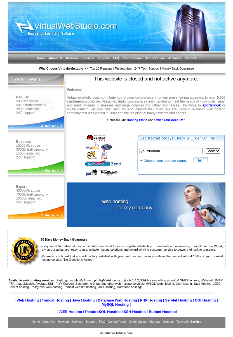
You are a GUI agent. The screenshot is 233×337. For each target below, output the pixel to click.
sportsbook (212, 105)
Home (41, 58)
